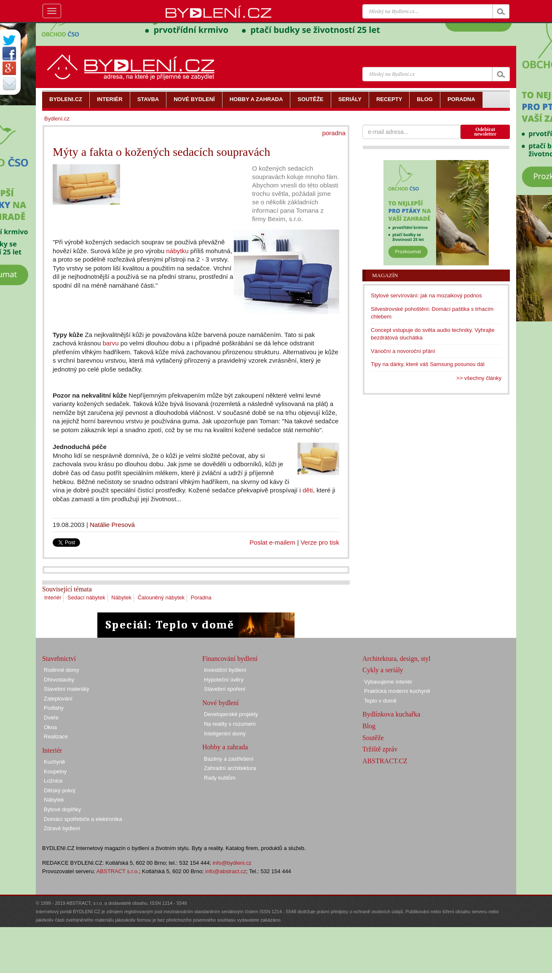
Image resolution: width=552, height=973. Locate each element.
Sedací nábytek (86, 597)
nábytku (177, 250)
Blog (368, 726)
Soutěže (373, 737)
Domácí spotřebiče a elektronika (83, 819)
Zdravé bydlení (62, 828)
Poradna (201, 597)
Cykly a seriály (382, 670)
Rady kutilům (220, 778)
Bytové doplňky (62, 809)
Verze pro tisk (319, 542)
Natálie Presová (112, 524)
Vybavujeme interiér (388, 682)
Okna (50, 727)
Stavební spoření (224, 689)
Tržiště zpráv (379, 749)
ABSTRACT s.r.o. (117, 871)
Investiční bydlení (225, 670)
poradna (334, 132)
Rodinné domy (61, 670)
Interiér (52, 597)
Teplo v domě (380, 701)
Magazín (385, 275)
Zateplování (58, 698)
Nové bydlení (220, 702)
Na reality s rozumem (230, 724)
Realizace (56, 736)
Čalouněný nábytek (161, 597)
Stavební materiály (66, 689)
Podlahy (54, 708)
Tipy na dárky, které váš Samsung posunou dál (428, 364)
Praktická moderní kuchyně (397, 691)
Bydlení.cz (57, 118)
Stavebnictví (59, 658)
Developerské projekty (231, 714)
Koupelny (55, 771)
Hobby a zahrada (225, 747)
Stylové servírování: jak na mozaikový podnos (426, 295)
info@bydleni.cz (232, 863)
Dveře (51, 717)
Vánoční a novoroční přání (403, 351)
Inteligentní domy (225, 733)
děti (308, 490)
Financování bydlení (229, 658)
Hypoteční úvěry (224, 679)
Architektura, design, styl (396, 658)
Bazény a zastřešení (229, 759)
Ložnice (53, 781)
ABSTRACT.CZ (384, 760)
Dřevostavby (59, 679)
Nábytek (121, 597)
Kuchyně (54, 762)
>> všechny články (478, 378)
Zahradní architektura (230, 768)
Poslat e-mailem (272, 542)
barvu (111, 343)
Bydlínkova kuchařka (391, 714)
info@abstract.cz (225, 871)
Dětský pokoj (59, 790)
